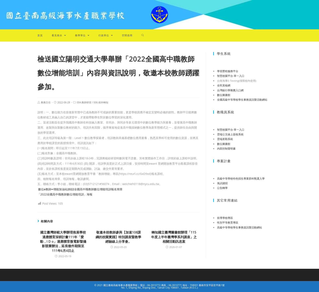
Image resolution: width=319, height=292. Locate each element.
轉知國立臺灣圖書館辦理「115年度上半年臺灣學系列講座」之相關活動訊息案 (174, 237)
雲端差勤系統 (225, 139)
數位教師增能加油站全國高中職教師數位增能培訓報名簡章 (79, 189)
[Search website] (143, 35)
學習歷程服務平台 (227, 71)
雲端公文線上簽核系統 (230, 134)
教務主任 (46, 102)
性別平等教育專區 (227, 222)
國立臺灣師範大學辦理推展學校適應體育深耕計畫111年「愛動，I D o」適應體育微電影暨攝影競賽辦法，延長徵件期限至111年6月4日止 (63, 241)
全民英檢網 (223, 85)
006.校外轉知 (101, 102)
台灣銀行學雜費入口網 (230, 90)
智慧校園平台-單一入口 (230, 76)
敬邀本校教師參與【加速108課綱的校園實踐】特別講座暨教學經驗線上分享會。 (118, 237)
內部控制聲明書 (226, 148)
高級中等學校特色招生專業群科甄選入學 (241, 178)
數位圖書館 (223, 95)
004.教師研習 (84, 102)
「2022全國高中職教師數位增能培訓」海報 (64, 194)
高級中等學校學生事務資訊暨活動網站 (239, 227)
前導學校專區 (225, 218)
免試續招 (222, 183)
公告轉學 (222, 188)
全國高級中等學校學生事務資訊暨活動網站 (242, 99)
